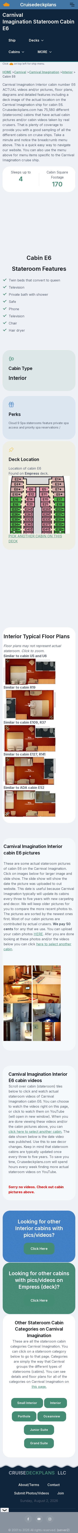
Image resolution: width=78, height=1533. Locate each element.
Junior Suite (39, 1429)
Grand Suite (39, 1443)
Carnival (20, 72)
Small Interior (27, 1403)
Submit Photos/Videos (31, 1493)
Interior (67, 72)
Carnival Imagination (44, 72)
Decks (34, 40)
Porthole (24, 1416)
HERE (38, 934)
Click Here (39, 1248)
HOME (6, 72)
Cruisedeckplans (37, 4)
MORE (42, 52)
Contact (53, 1485)
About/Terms (28, 1485)
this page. (39, 1387)
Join (60, 1493)
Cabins (14, 52)
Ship (12, 40)
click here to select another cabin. (35, 1131)
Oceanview (51, 1416)
